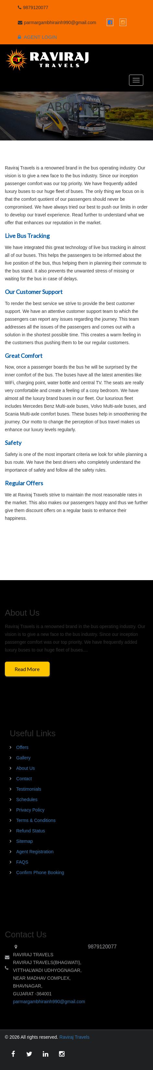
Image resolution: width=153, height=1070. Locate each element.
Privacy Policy (30, 810)
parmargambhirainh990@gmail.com (49, 1001)
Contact (24, 778)
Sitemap (24, 841)
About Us (25, 768)
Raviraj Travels (74, 1037)
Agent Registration (34, 851)
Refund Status (30, 830)
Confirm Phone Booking (40, 872)
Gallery (23, 757)
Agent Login (37, 37)
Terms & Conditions (35, 820)
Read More (27, 669)
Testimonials (28, 789)
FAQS (22, 862)
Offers (22, 747)
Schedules (26, 799)
